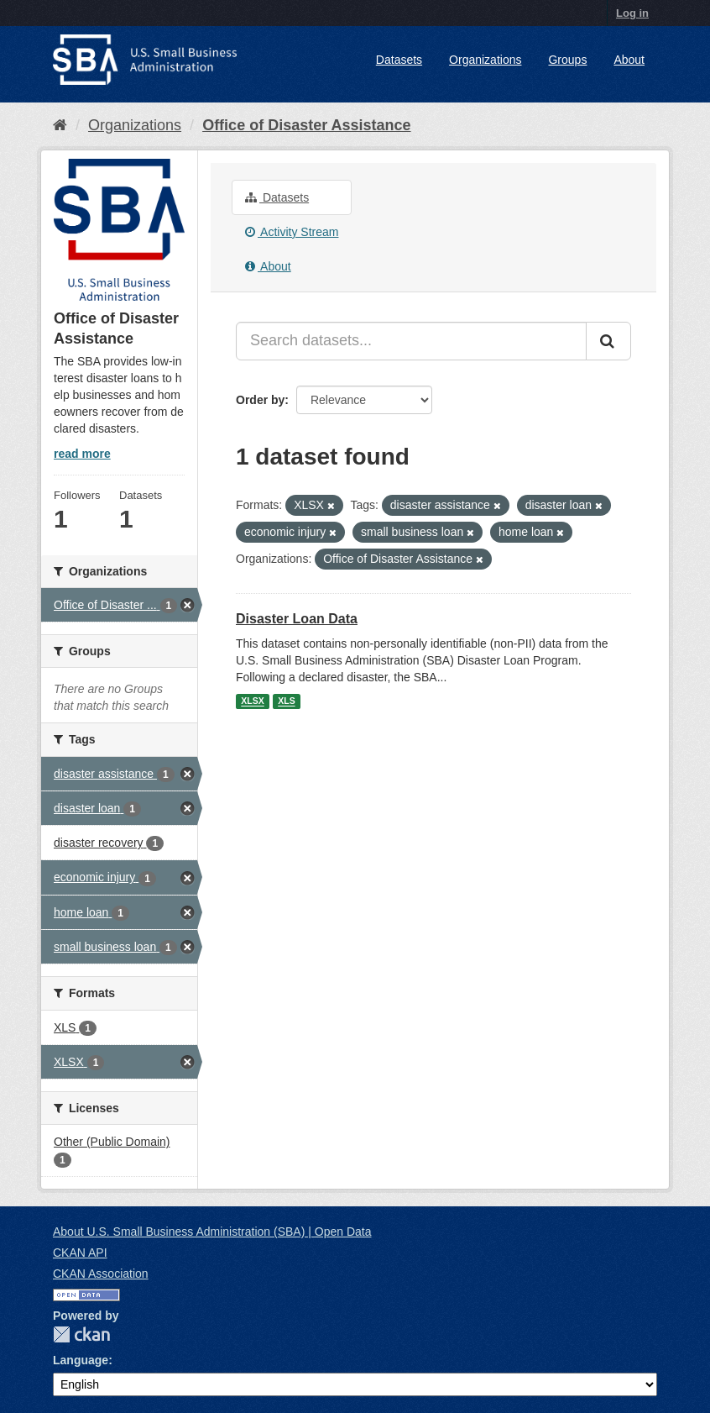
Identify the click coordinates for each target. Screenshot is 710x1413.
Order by (260, 400)
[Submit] (608, 341)
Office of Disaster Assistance (306, 125)
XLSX (252, 701)
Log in (632, 13)
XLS (286, 701)
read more (82, 453)
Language (80, 1360)
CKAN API (80, 1252)
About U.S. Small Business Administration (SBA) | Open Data (212, 1231)
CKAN (81, 1334)
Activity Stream (291, 232)
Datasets (399, 59)
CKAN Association (101, 1273)
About (629, 59)
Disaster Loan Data (297, 619)
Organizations (485, 59)
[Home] (60, 125)
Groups (567, 59)
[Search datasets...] (411, 341)
